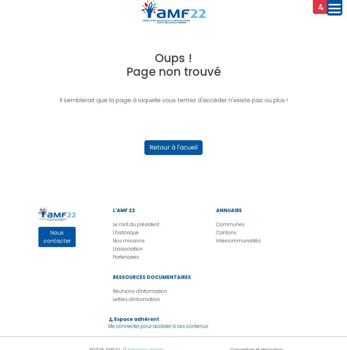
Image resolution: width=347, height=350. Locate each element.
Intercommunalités (238, 240)
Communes (230, 224)
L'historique (126, 232)
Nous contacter (57, 237)
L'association (128, 249)
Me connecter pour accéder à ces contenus (158, 326)
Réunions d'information (140, 291)
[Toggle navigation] (334, 8)
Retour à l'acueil (173, 147)
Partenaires (126, 257)
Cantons (226, 232)
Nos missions (129, 240)
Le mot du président (136, 224)
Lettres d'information (136, 299)
